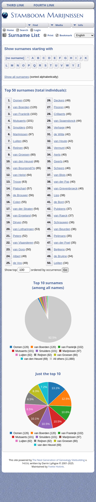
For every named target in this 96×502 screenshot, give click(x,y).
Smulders (19, 127)
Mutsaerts (19, 120)
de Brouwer (20, 195)
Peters (17, 235)
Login (37, 30)
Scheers (59, 168)
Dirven (17, 222)
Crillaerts (59, 114)
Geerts (58, 161)
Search (24, 30)
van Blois (60, 175)
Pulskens (60, 208)
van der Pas (61, 181)
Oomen (18, 100)
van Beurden (62, 229)
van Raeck (61, 215)
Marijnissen (20, 134)
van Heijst (19, 175)
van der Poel (62, 242)
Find (35, 25)
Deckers (59, 100)
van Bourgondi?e (24, 168)
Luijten (17, 141)
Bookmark (66, 35)
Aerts (57, 154)
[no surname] (15, 58)
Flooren (59, 107)
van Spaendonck (64, 120)
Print (50, 35)
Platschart (19, 188)
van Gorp (19, 249)
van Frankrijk (21, 114)
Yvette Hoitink (56, 466)
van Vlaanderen (23, 242)
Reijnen (18, 147)
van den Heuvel (23, 161)
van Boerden (21, 107)
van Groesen (21, 154)
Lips (56, 195)
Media (59, 25)
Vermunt (59, 147)
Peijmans (60, 235)
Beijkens (59, 249)
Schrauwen (61, 222)
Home (10, 30)
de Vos (17, 263)
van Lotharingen (23, 229)
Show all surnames (16, 76)
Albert (17, 256)
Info (80, 25)
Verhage (59, 127)
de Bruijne (60, 256)
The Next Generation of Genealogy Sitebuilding (59, 460)
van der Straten (23, 208)
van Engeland (22, 215)
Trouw (17, 181)
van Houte (60, 141)
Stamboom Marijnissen (46, 15)
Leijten (58, 263)
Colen (17, 202)
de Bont (59, 202)
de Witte (59, 134)
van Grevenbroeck (66, 188)
